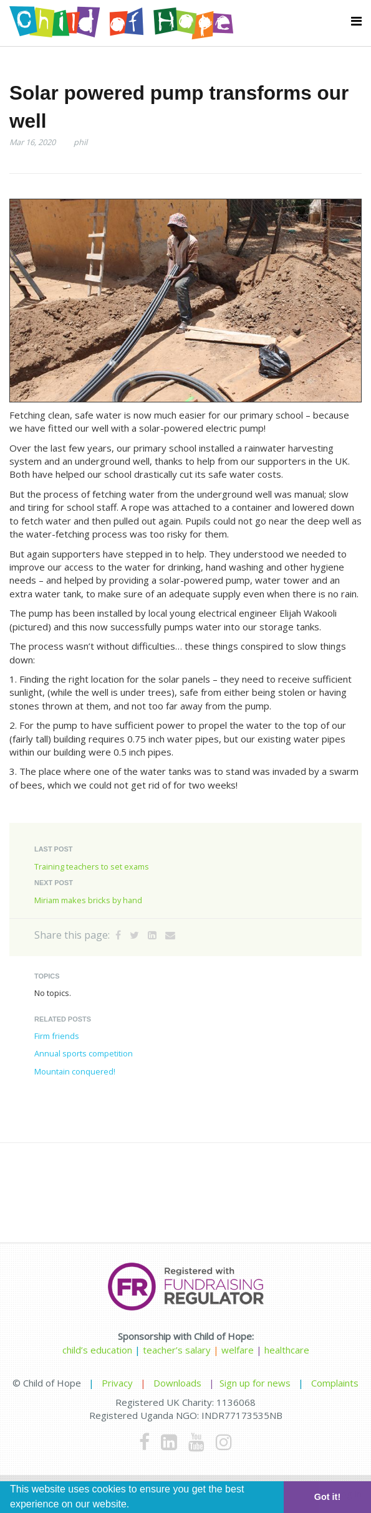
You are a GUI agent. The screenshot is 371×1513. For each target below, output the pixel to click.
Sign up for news (255, 1383)
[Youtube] (196, 1441)
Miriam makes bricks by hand (88, 900)
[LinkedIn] (152, 935)
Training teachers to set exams (91, 866)
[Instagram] (224, 1441)
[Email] (170, 935)
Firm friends (56, 1035)
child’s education (97, 1350)
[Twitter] (134, 935)
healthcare (286, 1350)
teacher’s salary (177, 1350)
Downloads (177, 1383)
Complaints (335, 1383)
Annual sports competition (83, 1053)
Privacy (117, 1383)
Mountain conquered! (74, 1071)
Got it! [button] (327, 1497)
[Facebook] (118, 935)
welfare (238, 1350)
